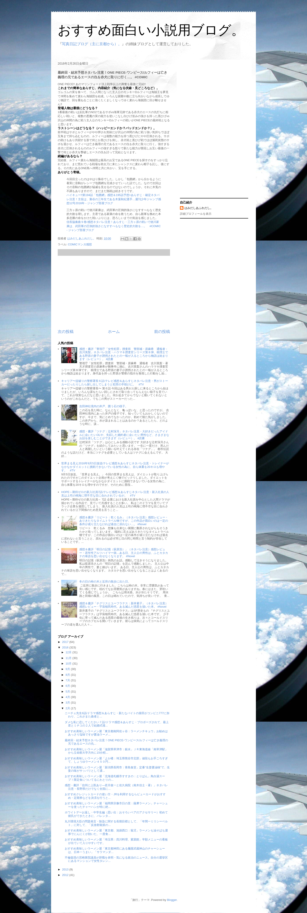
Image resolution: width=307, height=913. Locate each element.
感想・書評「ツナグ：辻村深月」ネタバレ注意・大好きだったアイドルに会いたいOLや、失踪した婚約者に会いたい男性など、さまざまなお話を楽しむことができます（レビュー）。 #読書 (124, 435)
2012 (65, 875)
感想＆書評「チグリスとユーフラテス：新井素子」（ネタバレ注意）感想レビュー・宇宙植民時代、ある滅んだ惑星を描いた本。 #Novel (123, 605)
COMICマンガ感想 (80, 244)
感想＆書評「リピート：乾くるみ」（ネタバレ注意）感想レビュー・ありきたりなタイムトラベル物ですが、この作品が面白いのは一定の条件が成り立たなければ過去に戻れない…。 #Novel (123, 521)
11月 (69, 658)
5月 (68, 691)
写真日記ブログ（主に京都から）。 (92, 44)
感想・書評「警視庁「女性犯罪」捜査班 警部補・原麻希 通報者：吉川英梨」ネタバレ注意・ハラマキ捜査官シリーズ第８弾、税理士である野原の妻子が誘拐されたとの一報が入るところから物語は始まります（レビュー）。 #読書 (123, 354)
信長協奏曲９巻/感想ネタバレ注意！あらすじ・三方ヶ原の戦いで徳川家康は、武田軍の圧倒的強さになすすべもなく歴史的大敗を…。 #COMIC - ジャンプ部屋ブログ (114, 226)
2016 (65, 647)
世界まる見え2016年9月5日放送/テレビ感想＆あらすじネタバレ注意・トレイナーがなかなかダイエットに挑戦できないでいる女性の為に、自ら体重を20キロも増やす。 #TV (115, 467)
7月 (68, 680)
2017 (65, 642)
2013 (65, 869)
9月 (68, 669)
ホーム (114, 331)
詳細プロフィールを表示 (195, 213)
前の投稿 (162, 331)
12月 (69, 652)
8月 (68, 674)
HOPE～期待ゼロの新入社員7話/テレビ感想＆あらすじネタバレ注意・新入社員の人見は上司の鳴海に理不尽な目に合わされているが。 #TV (115, 493)
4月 (68, 697)
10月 (69, 663)
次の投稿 (66, 331)
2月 (68, 708)
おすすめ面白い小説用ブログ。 (151, 30)
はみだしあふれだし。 (198, 208)
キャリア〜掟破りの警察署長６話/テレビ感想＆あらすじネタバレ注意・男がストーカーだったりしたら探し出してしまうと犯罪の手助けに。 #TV (114, 382)
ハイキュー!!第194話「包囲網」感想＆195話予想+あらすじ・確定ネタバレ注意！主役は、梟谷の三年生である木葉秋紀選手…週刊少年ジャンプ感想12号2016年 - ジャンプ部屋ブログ (114, 199)
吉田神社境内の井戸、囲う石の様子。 (103, 406)
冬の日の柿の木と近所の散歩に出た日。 (105, 581)
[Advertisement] (114, 292)
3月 (68, 702)
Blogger (172, 900)
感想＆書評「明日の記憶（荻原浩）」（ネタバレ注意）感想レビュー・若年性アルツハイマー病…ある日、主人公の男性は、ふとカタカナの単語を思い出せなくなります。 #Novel (123, 553)
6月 (68, 685)
